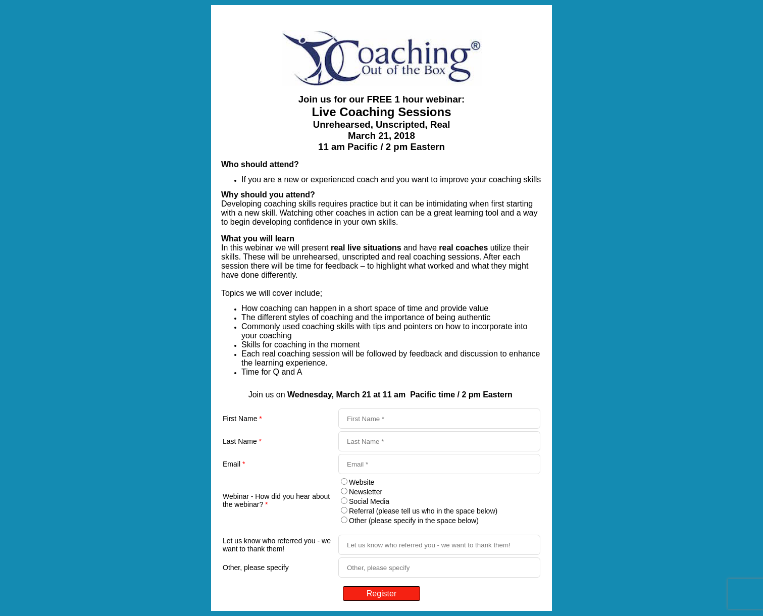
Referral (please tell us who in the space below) (423, 511)
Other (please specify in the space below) (414, 521)
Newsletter (365, 492)
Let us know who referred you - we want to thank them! (277, 545)
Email (234, 464)
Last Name (242, 441)
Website (361, 482)
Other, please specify (256, 567)
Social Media (369, 501)
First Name (242, 419)
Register (382, 593)
